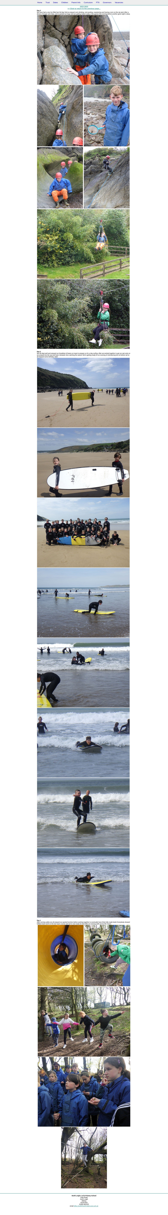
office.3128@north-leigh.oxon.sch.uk (86, 1206)
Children (64, 3)
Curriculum (88, 3)
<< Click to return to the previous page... (84, 9)
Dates (55, 3)
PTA (98, 3)
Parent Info (75, 3)
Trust (48, 3)
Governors (107, 3)
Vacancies (119, 3)
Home (39, 3)
